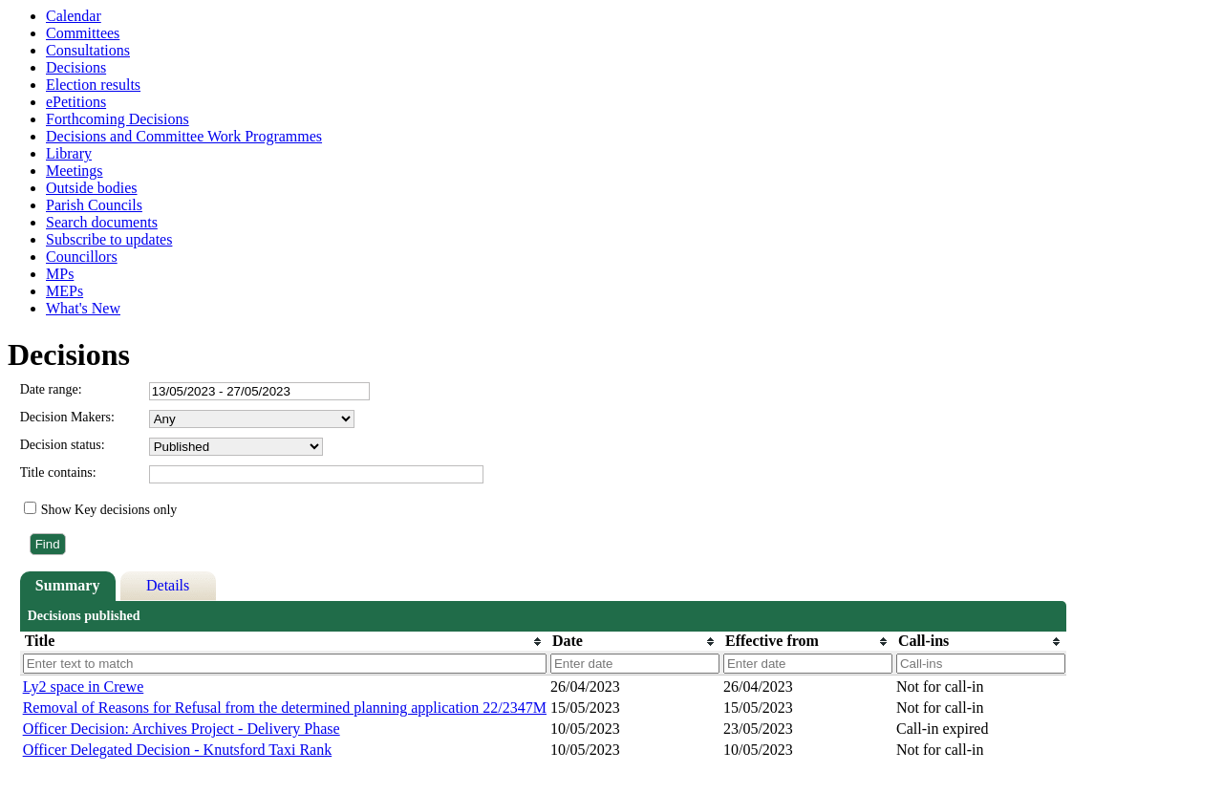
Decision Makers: (67, 417)
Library (69, 153)
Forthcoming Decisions (117, 119)
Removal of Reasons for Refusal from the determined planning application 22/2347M (285, 707)
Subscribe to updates (109, 239)
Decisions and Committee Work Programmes (184, 136)
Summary (67, 585)
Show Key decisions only (109, 510)
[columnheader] (283, 641)
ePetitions (76, 102)
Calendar (73, 16)
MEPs (64, 291)
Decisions (76, 67)
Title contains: (58, 472)
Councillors (82, 256)
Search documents (102, 222)
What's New (83, 308)
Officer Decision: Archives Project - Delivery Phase (181, 728)
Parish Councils (94, 205)
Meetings (74, 170)
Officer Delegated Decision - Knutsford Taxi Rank (178, 749)
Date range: (51, 389)
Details (167, 585)
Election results (93, 84)
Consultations (88, 50)
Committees (82, 33)
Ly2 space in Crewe (83, 686)
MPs (60, 274)
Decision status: (62, 445)
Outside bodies (92, 188)
